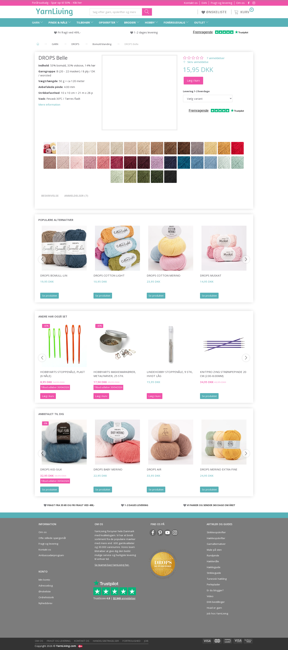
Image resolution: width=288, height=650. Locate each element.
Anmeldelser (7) (76, 195)
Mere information (49, 104)
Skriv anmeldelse (197, 62)
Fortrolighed (132, 640)
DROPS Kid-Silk (51, 469)
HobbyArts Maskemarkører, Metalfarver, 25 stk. (114, 374)
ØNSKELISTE (214, 12)
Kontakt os (191, 3)
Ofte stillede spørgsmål (52, 538)
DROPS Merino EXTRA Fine (218, 469)
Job (146, 640)
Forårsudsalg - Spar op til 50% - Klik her (57, 2)
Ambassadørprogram (51, 555)
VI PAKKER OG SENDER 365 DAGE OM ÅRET (211, 505)
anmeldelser (216, 58)
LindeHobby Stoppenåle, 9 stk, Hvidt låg (170, 374)
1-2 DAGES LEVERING (136, 505)
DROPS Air (154, 469)
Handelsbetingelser (106, 640)
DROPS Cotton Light (109, 275)
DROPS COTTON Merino (163, 275)
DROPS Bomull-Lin (53, 275)
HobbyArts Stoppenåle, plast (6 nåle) (62, 374)
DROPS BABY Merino (107, 469)
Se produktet (49, 295)
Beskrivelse (50, 195)
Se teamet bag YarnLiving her (112, 564)
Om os (240, 3)
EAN (204, 3)
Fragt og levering (221, 3)
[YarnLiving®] (54, 11)
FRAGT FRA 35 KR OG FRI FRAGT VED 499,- (71, 505)
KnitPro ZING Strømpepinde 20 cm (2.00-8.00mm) (223, 374)
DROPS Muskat (210, 275)
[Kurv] (243, 11)
